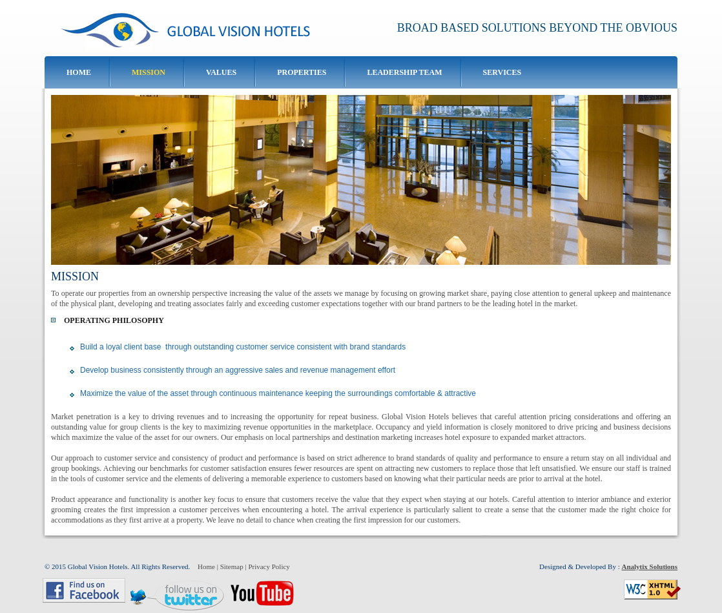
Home (79, 72)
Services (502, 72)
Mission (148, 72)
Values (221, 72)
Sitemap (231, 566)
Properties (301, 72)
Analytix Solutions (650, 566)
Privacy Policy (268, 566)
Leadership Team (404, 72)
